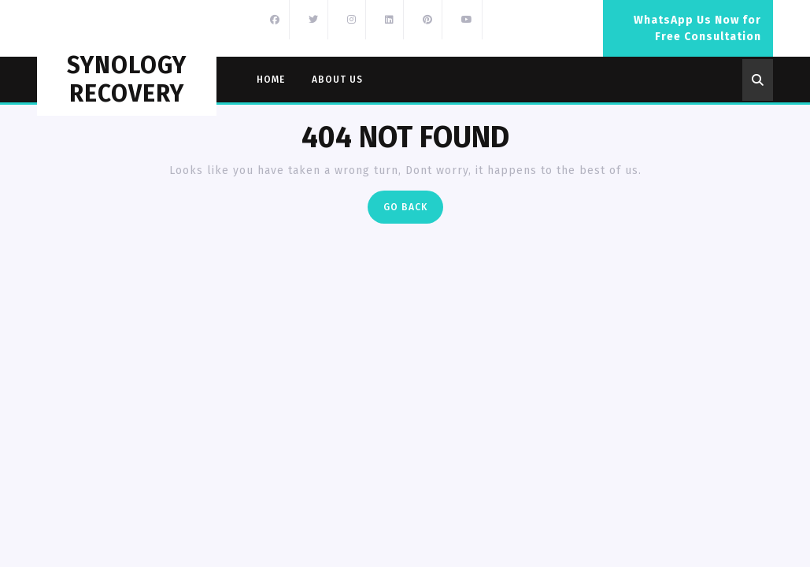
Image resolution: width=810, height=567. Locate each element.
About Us (337, 79)
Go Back (413, 211)
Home (271, 79)
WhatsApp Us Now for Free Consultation (703, 35)
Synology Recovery (127, 79)
